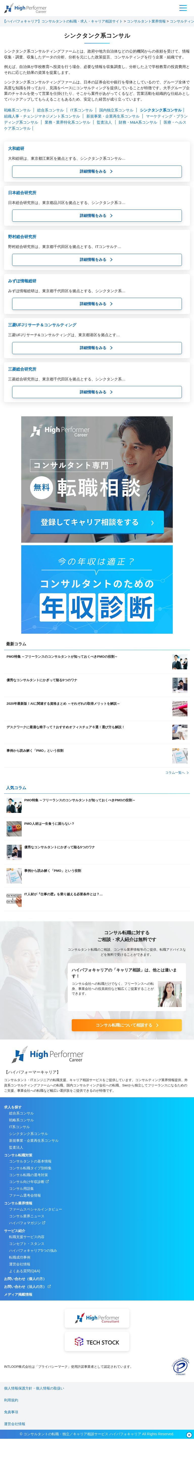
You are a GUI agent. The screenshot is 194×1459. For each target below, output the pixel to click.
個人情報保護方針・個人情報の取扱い (34, 1388)
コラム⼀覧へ (175, 772)
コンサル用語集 (21, 1189)
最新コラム (16, 644)
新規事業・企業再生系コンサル (113, 116)
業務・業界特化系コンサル (68, 122)
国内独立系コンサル (116, 110)
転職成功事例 (19, 1257)
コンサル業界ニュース (26, 1216)
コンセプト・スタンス (26, 1244)
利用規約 (11, 1400)
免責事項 (11, 1412)
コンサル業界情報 (18, 1203)
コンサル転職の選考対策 (28, 1175)
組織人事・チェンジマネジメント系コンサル (42, 116)
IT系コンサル (82, 110)
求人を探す (13, 1107)
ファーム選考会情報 (25, 1195)
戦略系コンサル (18, 110)
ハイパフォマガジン (25, 1223)
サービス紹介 (14, 1231)
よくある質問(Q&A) (24, 1271)
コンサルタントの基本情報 (30, 1161)
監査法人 (105, 122)
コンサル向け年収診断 (26, 1182)
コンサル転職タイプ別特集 (30, 1168)
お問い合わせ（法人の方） (25, 1287)
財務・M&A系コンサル (138, 122)
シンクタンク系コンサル (161, 110)
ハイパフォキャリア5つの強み (33, 1250)
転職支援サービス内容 (26, 1237)
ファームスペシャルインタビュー (35, 1209)
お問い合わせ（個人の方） (25, 1279)
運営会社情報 (19, 1264)
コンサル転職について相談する (124, 1025)
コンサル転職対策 (18, 1155)
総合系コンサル (51, 110)
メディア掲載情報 (18, 1294)
